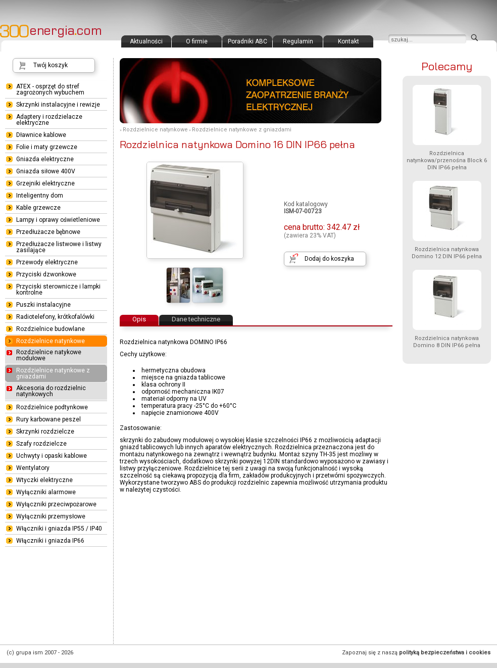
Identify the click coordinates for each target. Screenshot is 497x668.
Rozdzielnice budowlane (50, 328)
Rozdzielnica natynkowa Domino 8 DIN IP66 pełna (446, 342)
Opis (139, 319)
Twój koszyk (50, 65)
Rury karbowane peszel (48, 419)
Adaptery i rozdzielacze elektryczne (49, 119)
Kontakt (348, 41)
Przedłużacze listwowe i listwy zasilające (59, 247)
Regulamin (298, 41)
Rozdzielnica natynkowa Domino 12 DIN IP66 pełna (447, 253)
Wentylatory (32, 467)
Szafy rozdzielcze (41, 443)
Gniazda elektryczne (45, 159)
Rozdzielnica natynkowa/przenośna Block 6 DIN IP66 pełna (447, 160)
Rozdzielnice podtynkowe (52, 407)
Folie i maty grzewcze (46, 147)
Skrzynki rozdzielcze (45, 431)
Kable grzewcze (38, 207)
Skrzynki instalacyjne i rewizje (58, 104)
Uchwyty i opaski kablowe (51, 455)
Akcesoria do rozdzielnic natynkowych (51, 391)
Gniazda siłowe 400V (45, 171)
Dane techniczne (196, 319)
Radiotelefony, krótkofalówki (55, 316)
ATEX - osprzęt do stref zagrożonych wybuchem (50, 89)
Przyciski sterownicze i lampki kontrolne (58, 289)
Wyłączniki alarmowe (46, 492)
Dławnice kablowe (41, 134)
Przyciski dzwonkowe (46, 274)
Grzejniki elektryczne (45, 183)
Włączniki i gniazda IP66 (50, 540)
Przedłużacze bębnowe (48, 231)
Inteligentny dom (39, 195)
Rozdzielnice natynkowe (155, 129)
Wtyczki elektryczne (44, 480)
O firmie (197, 41)
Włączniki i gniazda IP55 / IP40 (59, 528)
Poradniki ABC (247, 41)
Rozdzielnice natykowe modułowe (48, 355)
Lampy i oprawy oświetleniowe (58, 219)
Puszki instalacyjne (43, 304)
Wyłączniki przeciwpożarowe (56, 504)
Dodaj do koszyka (329, 258)
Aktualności (146, 41)
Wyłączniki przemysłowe (50, 516)
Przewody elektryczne (47, 262)
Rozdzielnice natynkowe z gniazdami (241, 129)
